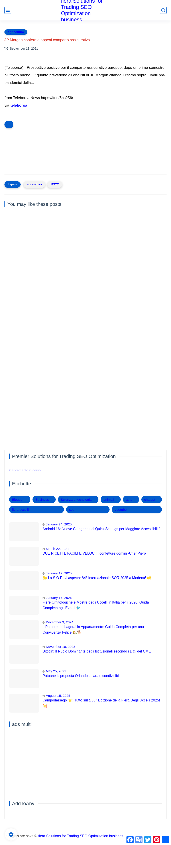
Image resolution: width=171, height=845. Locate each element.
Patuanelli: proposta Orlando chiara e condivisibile (82, 676)
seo (71, 509)
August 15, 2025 (58, 695)
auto (129, 499)
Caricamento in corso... (26, 470)
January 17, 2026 (59, 598)
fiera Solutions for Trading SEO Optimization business (80, 836)
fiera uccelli (20, 509)
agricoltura (16, 32)
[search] (163, 10)
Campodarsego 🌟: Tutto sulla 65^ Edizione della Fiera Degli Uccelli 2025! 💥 (101, 703)
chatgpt (149, 499)
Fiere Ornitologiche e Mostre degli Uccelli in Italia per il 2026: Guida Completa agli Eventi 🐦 (96, 605)
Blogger (18, 499)
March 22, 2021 (57, 549)
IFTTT (55, 184)
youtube (120, 509)
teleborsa (18, 105)
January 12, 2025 (59, 573)
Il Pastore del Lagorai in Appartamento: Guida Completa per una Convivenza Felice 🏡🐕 (93, 629)
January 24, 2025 (59, 524)
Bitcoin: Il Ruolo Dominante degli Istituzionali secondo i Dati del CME (97, 651)
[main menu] (7, 10)
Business (42, 499)
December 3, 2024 (59, 622)
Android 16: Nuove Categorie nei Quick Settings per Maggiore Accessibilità (102, 529)
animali (109, 499)
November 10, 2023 (60, 646)
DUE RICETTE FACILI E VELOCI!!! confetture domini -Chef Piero (94, 553)
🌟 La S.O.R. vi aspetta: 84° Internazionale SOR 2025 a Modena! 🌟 (97, 578)
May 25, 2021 (56, 671)
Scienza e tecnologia (76, 499)
